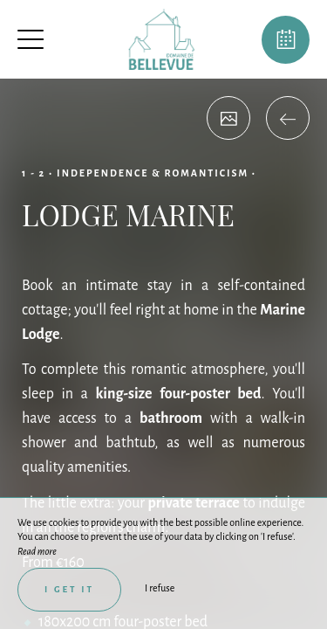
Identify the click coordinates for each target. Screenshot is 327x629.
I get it (69, 589)
